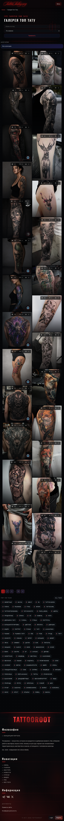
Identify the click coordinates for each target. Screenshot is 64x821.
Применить (32, 35)
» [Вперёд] (22, 591)
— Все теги (6, 782)
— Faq (4, 780)
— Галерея (6, 767)
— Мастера (6, 770)
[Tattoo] (28, 157)
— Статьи (6, 775)
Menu (58, 4)
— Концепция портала (11, 733)
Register (58, 817)
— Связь (5, 765)
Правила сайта (7, 807)
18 (18, 591)
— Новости (6, 772)
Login (50, 817)
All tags (58, 598)
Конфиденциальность (9, 811)
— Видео (5, 777)
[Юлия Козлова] (28, 234)
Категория (5, 42)
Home (3, 10)
